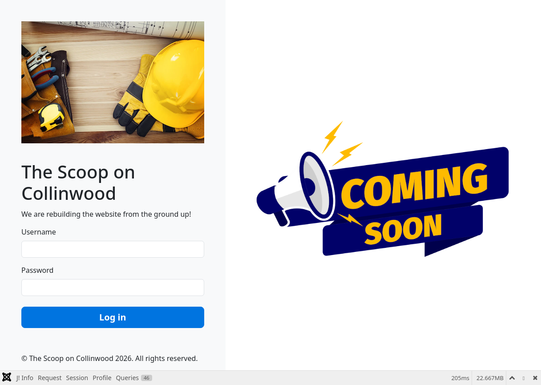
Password (37, 270)
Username (38, 232)
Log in (112, 317)
